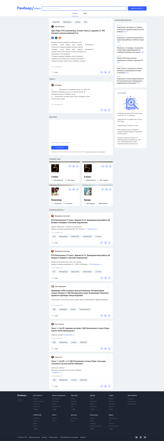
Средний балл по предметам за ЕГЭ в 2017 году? (129, 120)
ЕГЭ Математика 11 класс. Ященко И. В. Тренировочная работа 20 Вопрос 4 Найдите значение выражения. (80, 221)
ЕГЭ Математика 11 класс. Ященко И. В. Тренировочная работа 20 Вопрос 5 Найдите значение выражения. (80, 257)
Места (35, 426)
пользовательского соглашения (95, 152)
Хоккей (111, 401)
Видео (111, 415)
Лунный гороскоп (96, 426)
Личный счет (56, 406)
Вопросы (74, 418)
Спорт (111, 395)
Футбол (111, 399)
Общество (36, 406)
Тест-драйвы (132, 401)
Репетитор (56, 200)
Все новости (37, 395)
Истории (36, 418)
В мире (35, 399)
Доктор (74, 415)
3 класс (54, 177)
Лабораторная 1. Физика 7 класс (127, 125)
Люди (35, 421)
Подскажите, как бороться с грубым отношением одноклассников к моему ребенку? (130, 30)
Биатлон (111, 406)
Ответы (54, 418)
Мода (73, 399)
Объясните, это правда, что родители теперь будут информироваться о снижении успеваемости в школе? (130, 50)
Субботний (37, 415)
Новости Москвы (38, 401)
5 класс (87, 177)
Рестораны (93, 406)
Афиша (92, 395)
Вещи (35, 423)
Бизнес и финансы (58, 395)
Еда (72, 406)
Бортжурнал (132, 404)
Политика (36, 404)
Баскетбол (112, 404)
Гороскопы (94, 415)
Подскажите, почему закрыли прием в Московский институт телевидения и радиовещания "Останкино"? (130, 81)
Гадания (92, 423)
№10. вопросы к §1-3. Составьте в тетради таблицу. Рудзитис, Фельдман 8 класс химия (129, 131)
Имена (92, 421)
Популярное (113, 418)
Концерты (93, 401)
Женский (74, 395)
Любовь (73, 404)
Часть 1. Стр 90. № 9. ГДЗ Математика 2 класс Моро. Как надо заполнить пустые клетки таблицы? (78, 362)
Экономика (56, 399)
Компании (55, 401)
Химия (87, 200)
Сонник (92, 418)
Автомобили (132, 395)
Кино (91, 399)
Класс (54, 415)
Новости (130, 399)
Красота (74, 401)
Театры (92, 404)
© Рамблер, (20, 437)
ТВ (109, 421)
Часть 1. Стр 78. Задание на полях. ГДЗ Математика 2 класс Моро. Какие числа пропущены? (80, 329)
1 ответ (54, 72)
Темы (54, 421)
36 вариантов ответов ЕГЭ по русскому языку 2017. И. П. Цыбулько (129, 114)
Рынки (54, 404)
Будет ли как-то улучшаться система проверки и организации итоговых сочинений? (129, 71)
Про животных (114, 426)
